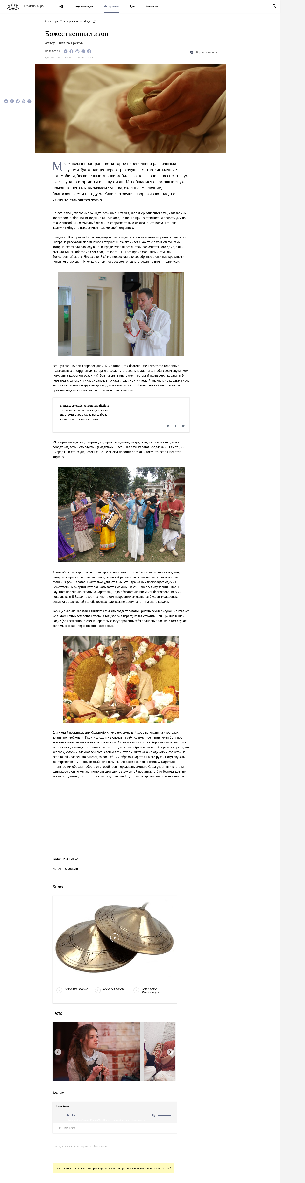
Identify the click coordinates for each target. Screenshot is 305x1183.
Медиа (87, 21)
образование (100, 1146)
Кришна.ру (51, 21)
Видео (9, 41)
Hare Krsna (69, 1128)
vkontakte (23, 1126)
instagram (6, 1126)
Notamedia (10, 1177)
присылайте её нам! (159, 1168)
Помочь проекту (13, 1136)
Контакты (152, 6)
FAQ (60, 6)
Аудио (9, 57)
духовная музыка (69, 1146)
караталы (85, 1146)
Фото (9, 49)
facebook (14, 1126)
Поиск (274, 6)
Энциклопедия (83, 6)
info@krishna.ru (13, 1159)
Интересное (111, 6)
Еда (132, 6)
